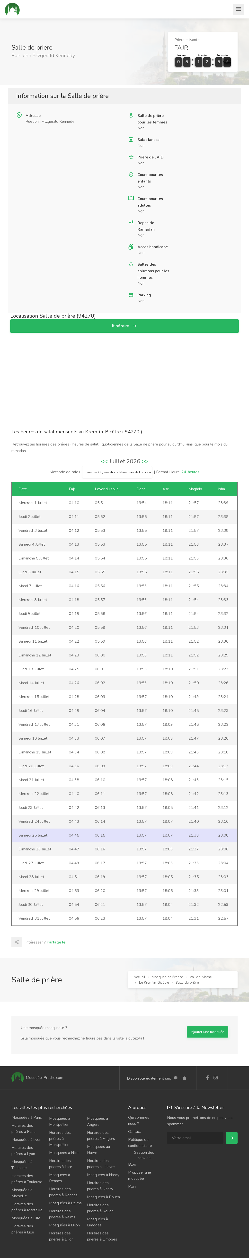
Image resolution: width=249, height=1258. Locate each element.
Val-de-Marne (201, 976)
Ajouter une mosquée (207, 1032)
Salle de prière (187, 982)
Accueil (139, 976)
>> (145, 461)
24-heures (190, 472)
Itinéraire (124, 326)
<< (104, 461)
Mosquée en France (167, 976)
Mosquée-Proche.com (37, 1077)
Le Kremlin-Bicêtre (154, 982)
